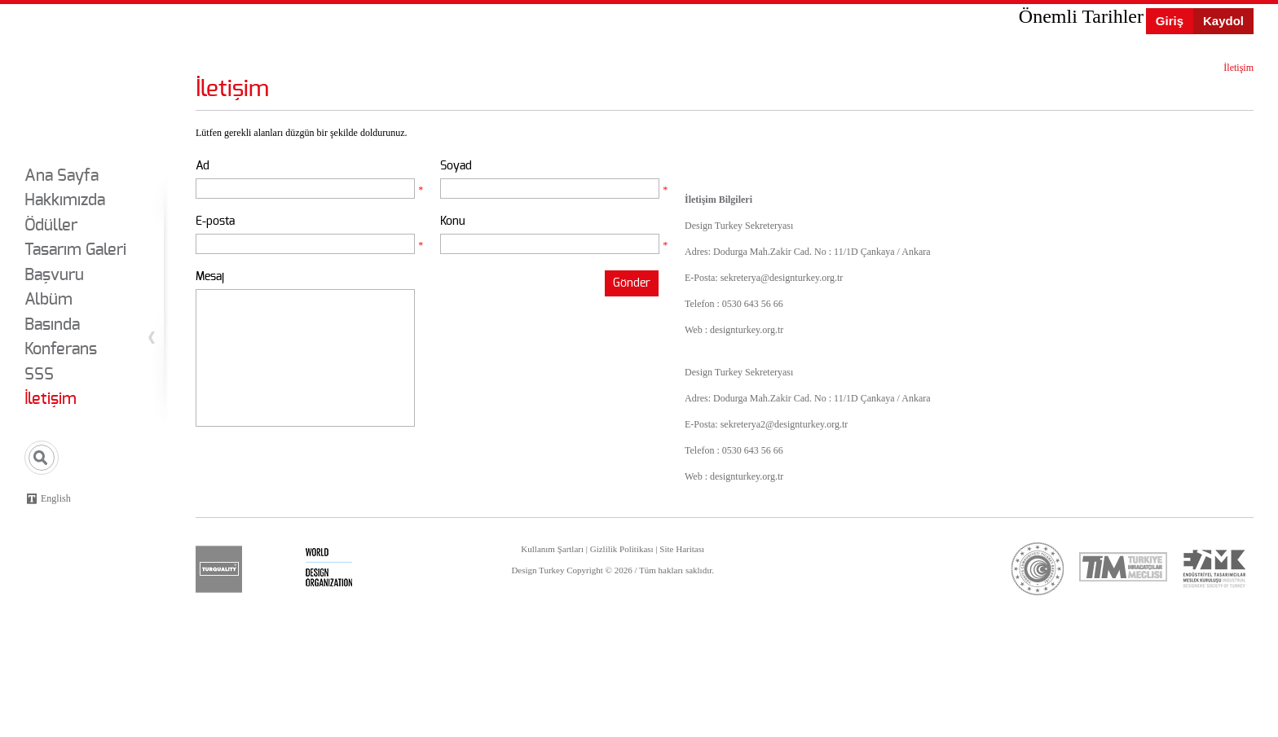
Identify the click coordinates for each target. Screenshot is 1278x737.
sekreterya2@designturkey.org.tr (784, 424)
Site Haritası (681, 549)
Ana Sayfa (61, 176)
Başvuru (54, 275)
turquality (219, 569)
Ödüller (50, 225)
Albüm (48, 300)
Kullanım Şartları (552, 549)
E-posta (215, 221)
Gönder (631, 283)
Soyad (456, 166)
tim (1123, 566)
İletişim (50, 399)
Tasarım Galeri (75, 250)
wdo (329, 569)
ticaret (1037, 568)
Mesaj (210, 276)
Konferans (60, 349)
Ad (202, 166)
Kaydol (1223, 21)
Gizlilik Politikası (622, 549)
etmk (1213, 568)
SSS (39, 374)
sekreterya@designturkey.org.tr (782, 277)
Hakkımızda (64, 200)
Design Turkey (71, 80)
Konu (452, 221)
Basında (52, 325)
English (56, 498)
